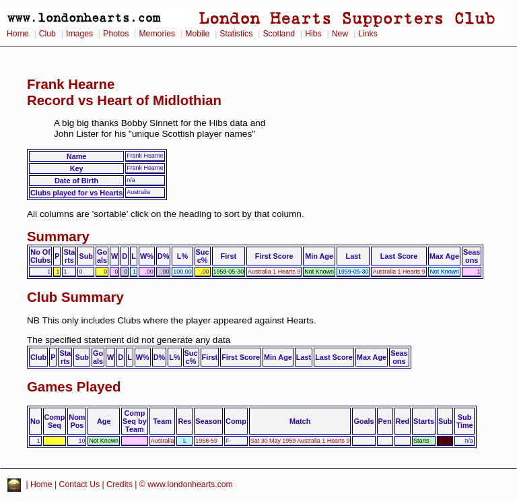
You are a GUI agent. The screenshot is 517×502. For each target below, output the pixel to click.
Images (79, 33)
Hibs (313, 33)
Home (18, 33)
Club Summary (75, 297)
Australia (162, 440)
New (340, 33)
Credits (119, 484)
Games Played (73, 386)
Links (368, 33)
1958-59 (206, 440)
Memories (157, 33)
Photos (116, 33)
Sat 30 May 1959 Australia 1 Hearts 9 (300, 440)
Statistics (235, 33)
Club (47, 33)
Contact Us (79, 484)
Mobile (197, 33)
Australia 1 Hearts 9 (274, 271)
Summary (58, 236)
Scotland (279, 33)
